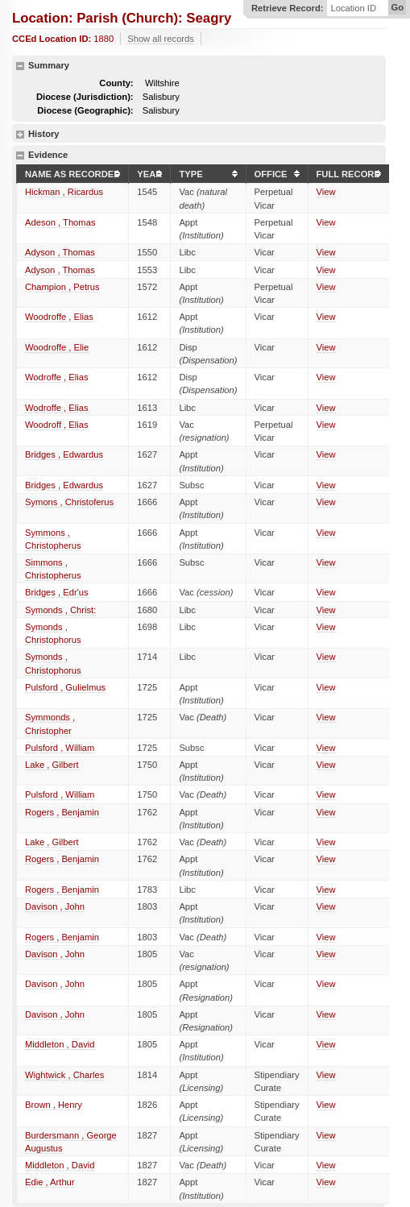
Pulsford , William (59, 748)
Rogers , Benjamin (62, 812)
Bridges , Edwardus (64, 454)
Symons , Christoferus (69, 502)
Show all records (160, 39)
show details (20, 135)
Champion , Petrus (62, 287)
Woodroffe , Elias (59, 316)
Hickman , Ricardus (64, 192)
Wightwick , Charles (64, 1075)
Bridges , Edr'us (57, 592)
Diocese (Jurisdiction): (85, 97)
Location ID (353, 8)
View (326, 192)
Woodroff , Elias (57, 424)
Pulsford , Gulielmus (65, 687)
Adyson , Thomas (60, 252)
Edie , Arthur (50, 1182)
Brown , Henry (53, 1105)
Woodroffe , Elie (57, 347)
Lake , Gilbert (52, 764)
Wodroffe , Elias (57, 377)
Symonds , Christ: (60, 610)
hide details (20, 66)
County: (116, 83)
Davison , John (55, 906)
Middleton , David (59, 1044)
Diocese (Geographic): (85, 110)
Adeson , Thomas (60, 222)
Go (397, 7)
